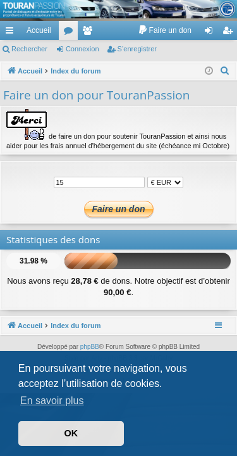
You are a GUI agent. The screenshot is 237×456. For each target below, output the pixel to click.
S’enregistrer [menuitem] (230, 33)
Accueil (39, 30)
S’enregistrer (137, 49)
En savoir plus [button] (52, 400)
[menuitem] (164, 30)
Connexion (82, 49)
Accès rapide (12, 33)
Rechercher (29, 49)
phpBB (89, 346)
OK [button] (71, 433)
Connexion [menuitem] (211, 33)
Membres (90, 33)
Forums (71, 33)
